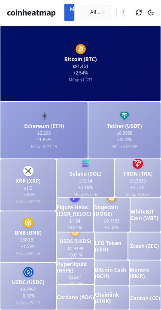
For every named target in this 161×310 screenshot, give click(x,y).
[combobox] (95, 12)
